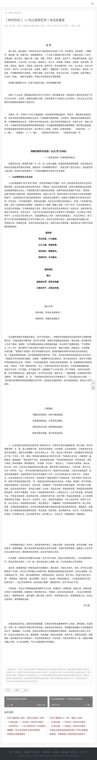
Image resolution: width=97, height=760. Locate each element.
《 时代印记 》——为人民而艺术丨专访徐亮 (26, 726)
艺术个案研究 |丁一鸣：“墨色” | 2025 (66, 718)
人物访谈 (55, 752)
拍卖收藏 (64, 752)
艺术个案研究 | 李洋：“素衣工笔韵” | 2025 (25, 718)
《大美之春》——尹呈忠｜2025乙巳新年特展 (69, 722)
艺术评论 (17, 13)
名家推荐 (27, 752)
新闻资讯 (17, 752)
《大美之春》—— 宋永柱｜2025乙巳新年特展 (26, 722)
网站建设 (76, 756)
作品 (25, 690)
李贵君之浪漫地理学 (16, 734)
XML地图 (70, 756)
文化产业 (83, 752)
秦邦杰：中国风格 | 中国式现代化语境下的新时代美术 (69, 734)
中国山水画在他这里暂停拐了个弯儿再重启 (69, 730)
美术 (18, 118)
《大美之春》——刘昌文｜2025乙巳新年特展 (69, 726)
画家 (17, 690)
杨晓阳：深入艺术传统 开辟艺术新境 (23, 730)
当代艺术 (73, 752)
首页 (11, 13)
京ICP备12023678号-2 (59, 756)
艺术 (8, 690)
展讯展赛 (45, 752)
